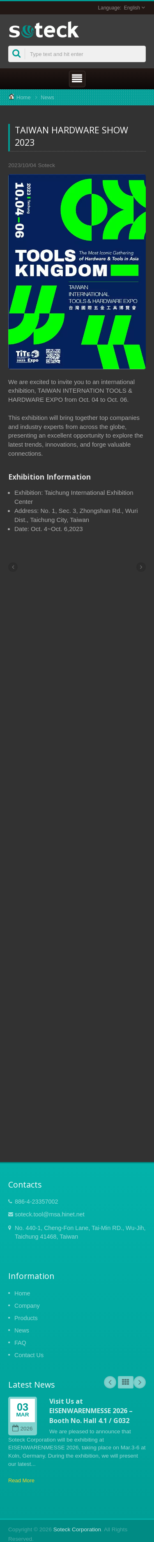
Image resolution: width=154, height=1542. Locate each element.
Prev (110, 1382)
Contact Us (29, 1355)
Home (23, 97)
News (47, 97)
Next (139, 1382)
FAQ (20, 1342)
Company (27, 1305)
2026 (22, 1429)
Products (26, 1318)
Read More (21, 1480)
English (132, 8)
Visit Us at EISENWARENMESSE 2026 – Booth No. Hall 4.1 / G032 (91, 1411)
